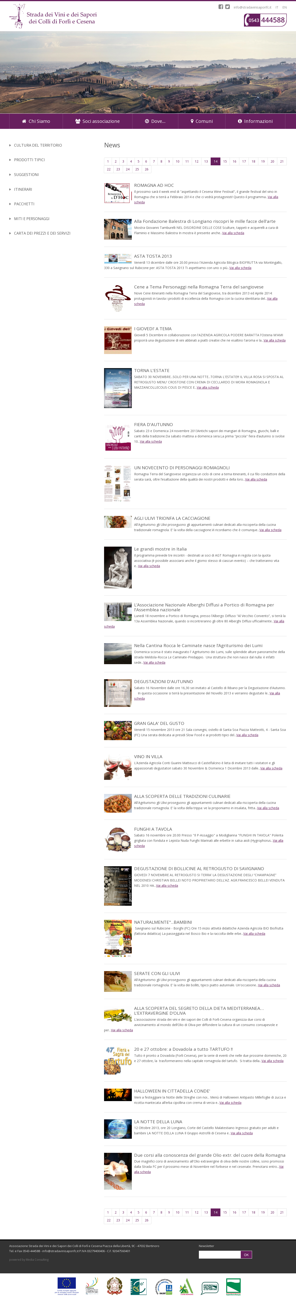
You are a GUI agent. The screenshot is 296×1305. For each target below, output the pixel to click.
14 (217, 161)
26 (146, 169)
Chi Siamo (36, 121)
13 (206, 161)
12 (196, 161)
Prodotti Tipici (27, 159)
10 (177, 161)
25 (137, 169)
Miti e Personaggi (29, 218)
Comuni (202, 121)
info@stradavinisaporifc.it (252, 7)
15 (225, 161)
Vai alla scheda (233, 233)
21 (282, 161)
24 (128, 169)
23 (118, 169)
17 (244, 161)
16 (234, 161)
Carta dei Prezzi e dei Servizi (40, 233)
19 (263, 161)
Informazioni (255, 121)
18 (253, 161)
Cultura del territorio (35, 145)
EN (284, 7)
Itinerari (20, 189)
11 (187, 161)
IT (276, 7)
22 (109, 169)
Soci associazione (97, 121)
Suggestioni (24, 174)
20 (272, 161)
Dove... (155, 121)
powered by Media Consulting (29, 1260)
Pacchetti (21, 203)
